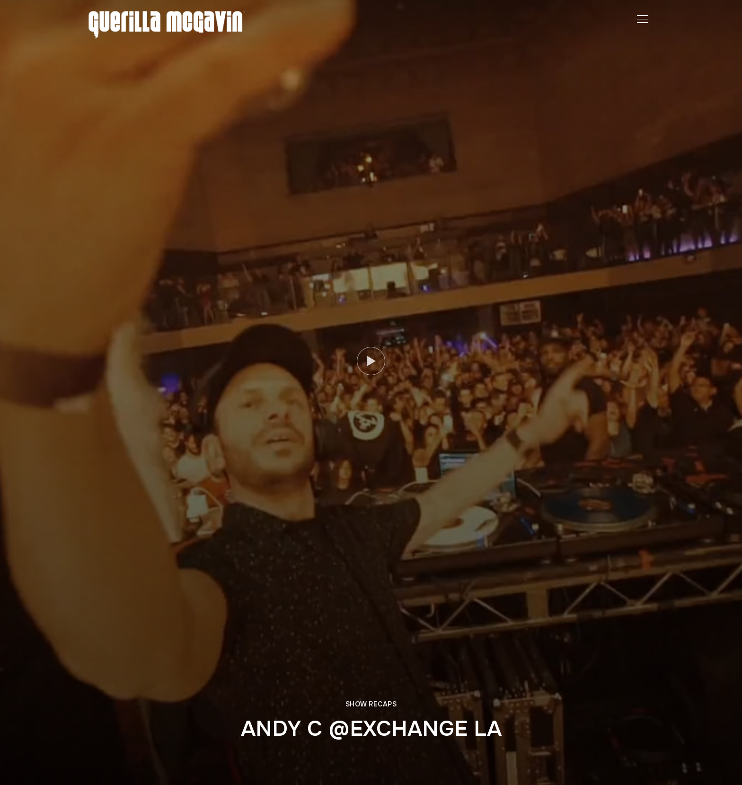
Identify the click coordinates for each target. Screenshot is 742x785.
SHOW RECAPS (371, 704)
